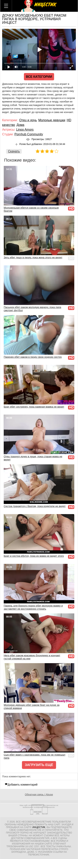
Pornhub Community (29, 134)
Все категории (39, 76)
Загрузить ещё (39, 765)
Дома (20, 125)
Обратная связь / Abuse (39, 794)
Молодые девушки (51, 120)
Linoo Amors (25, 129)
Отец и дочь (28, 120)
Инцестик (38, 827)
